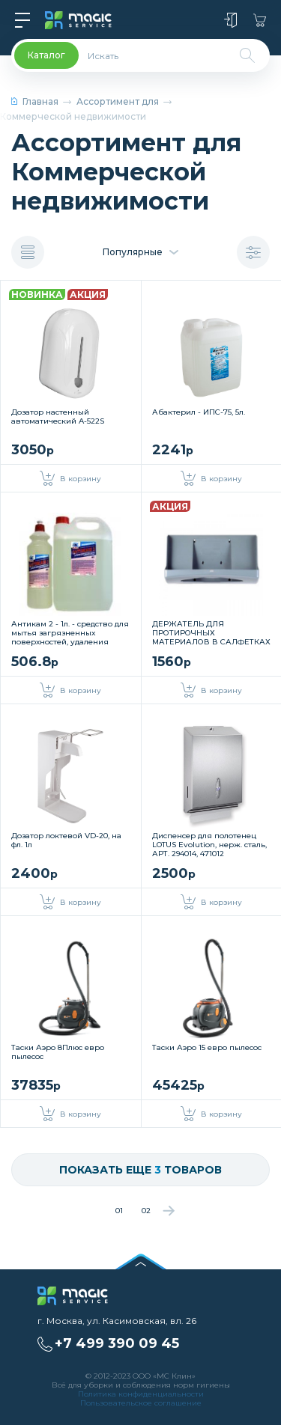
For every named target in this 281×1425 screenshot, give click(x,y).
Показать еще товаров (140, 1170)
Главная (34, 101)
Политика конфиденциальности (141, 1394)
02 (146, 1210)
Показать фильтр (253, 252)
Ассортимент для (117, 101)
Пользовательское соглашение (141, 1403)
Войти (230, 20)
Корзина (259, 20)
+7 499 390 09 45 (117, 1343)
